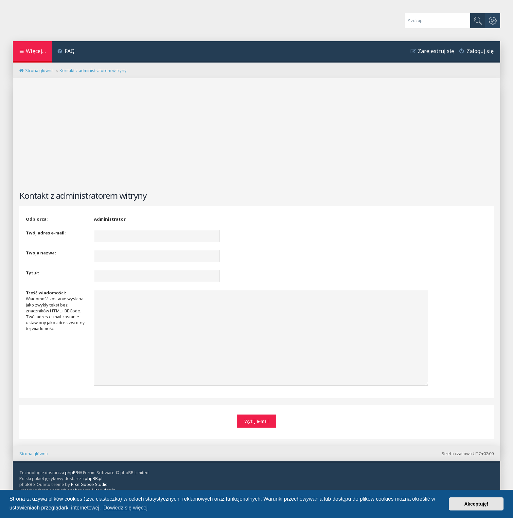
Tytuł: (32, 273)
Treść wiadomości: (46, 293)
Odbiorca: (37, 219)
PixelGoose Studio (89, 483)
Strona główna (33, 452)
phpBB (71, 471)
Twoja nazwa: (41, 253)
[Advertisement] (256, 137)
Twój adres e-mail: (46, 233)
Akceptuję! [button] (476, 504)
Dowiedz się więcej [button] (125, 507)
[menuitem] (66, 52)
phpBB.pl (93, 477)
